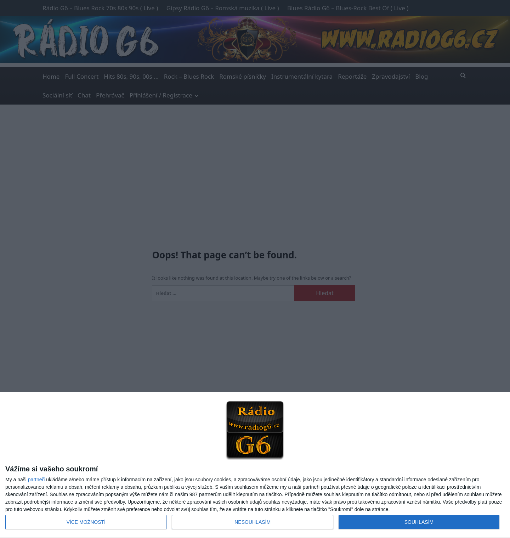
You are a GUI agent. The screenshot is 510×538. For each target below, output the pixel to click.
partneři (36, 479)
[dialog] (255, 465)
